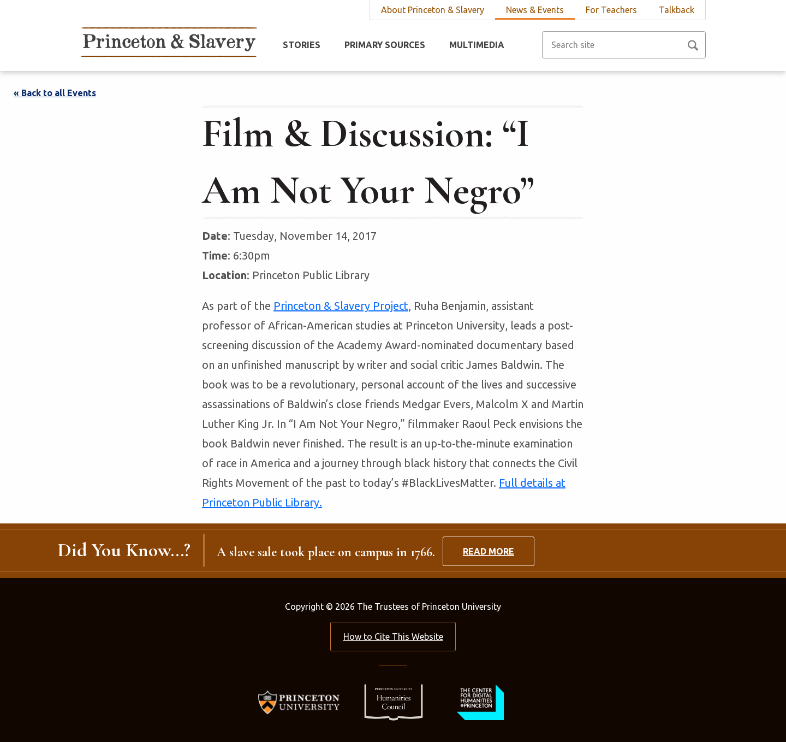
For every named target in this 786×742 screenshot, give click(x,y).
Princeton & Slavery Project (340, 305)
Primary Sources (384, 45)
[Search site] (624, 44)
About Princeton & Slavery (432, 10)
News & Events (535, 10)
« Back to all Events (55, 93)
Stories (301, 45)
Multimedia (476, 45)
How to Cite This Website (393, 636)
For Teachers (611, 10)
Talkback (676, 10)
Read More (488, 551)
